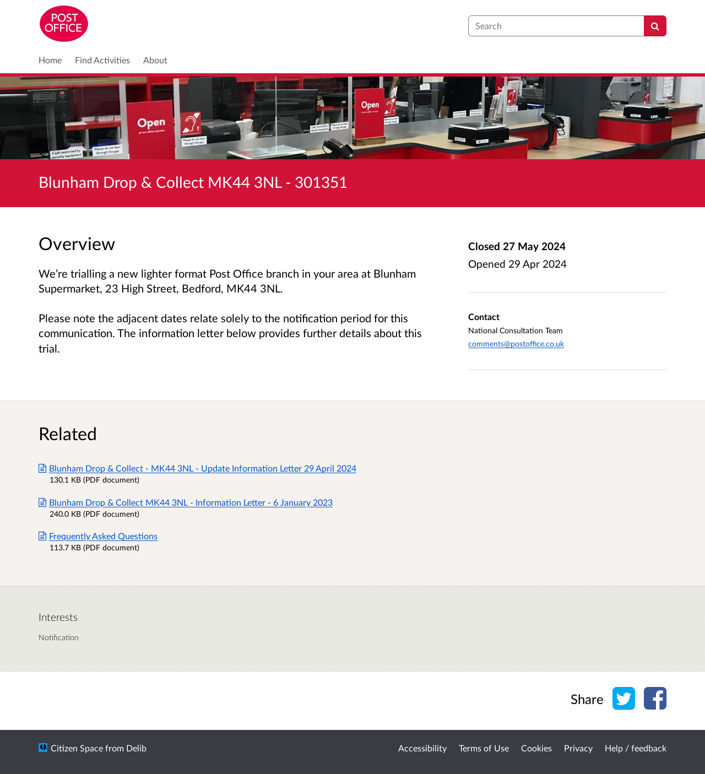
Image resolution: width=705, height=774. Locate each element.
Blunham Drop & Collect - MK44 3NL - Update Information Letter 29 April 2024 (197, 468)
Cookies (536, 748)
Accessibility (422, 748)
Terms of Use (484, 748)
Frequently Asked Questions (98, 536)
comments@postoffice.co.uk (516, 343)
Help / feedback (635, 748)
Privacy (578, 748)
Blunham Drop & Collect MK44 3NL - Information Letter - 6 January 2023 (186, 502)
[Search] (655, 25)
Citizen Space (77, 748)
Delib (136, 748)
